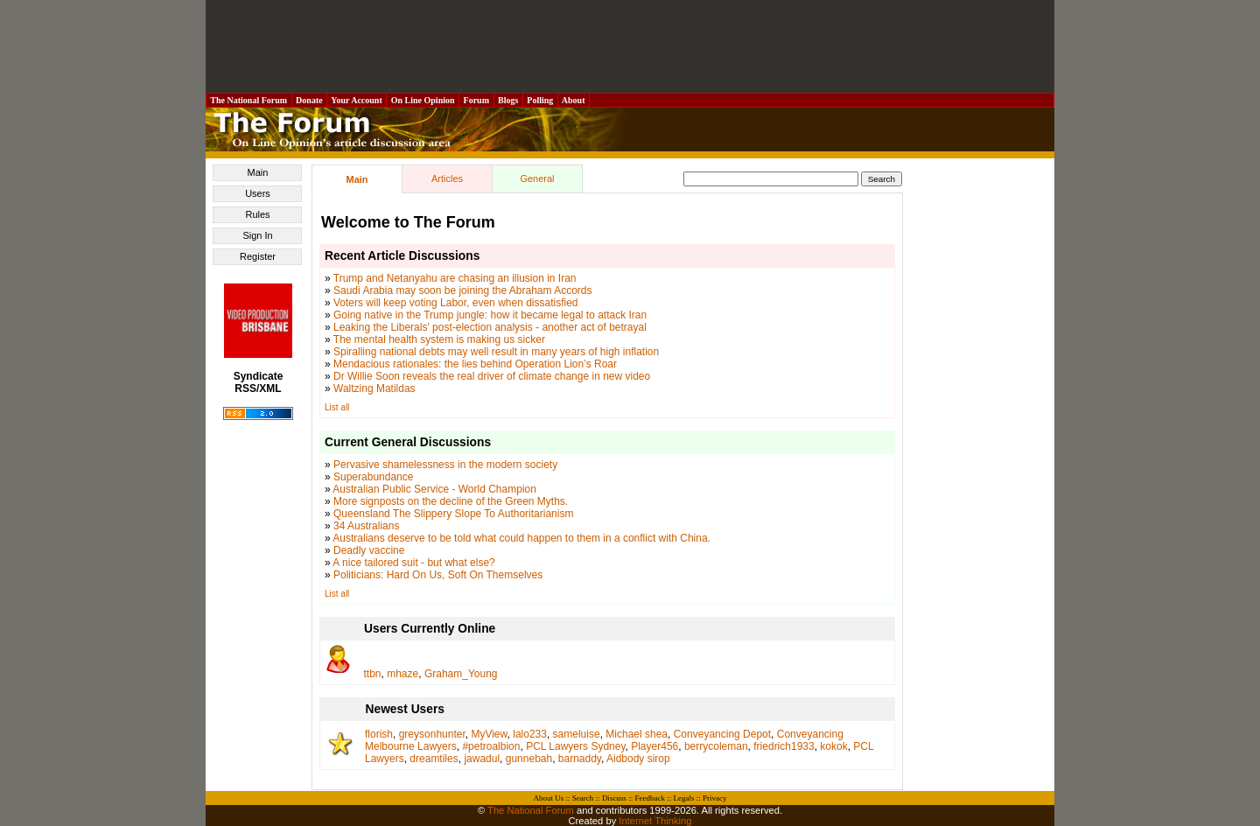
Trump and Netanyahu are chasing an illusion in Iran (455, 278)
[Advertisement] (630, 46)
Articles (447, 178)
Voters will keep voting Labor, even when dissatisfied (455, 303)
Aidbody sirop (638, 758)
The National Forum (249, 100)
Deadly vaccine (368, 550)
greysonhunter (432, 734)
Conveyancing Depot (722, 734)
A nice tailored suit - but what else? (413, 562)
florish (379, 734)
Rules (257, 214)
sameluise (576, 734)
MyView (489, 734)
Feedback (649, 798)
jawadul (482, 758)
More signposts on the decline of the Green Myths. (450, 501)
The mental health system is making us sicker (439, 339)
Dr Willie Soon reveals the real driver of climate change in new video (491, 376)
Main (258, 172)
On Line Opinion (422, 100)
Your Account (356, 100)
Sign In (257, 235)
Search (583, 798)
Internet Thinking (655, 821)
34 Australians (366, 526)
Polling (540, 100)
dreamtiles (434, 758)
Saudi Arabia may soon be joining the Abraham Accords (462, 290)
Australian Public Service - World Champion (434, 489)
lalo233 (530, 734)
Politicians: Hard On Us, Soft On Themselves (437, 575)
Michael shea (637, 734)
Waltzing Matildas (374, 388)
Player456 (654, 746)
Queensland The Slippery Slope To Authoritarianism (453, 514)
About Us (549, 798)
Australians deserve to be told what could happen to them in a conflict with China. (521, 538)
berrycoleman (716, 746)
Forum (476, 100)
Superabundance (373, 477)
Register (258, 256)
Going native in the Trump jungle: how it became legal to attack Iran (490, 315)
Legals (683, 798)
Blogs (508, 100)
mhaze (402, 674)
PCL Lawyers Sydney (575, 746)
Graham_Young (461, 674)
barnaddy (579, 758)
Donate (310, 100)
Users (257, 193)
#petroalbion (491, 746)
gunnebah (529, 758)
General (537, 178)
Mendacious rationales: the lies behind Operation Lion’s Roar (475, 364)
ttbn (373, 674)
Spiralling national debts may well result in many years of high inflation (496, 352)
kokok (833, 746)
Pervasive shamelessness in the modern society (445, 464)
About (573, 100)
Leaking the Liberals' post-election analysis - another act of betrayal (490, 327)
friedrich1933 (783, 746)
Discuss (614, 798)
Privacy (715, 798)
